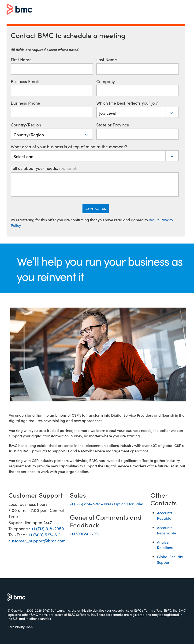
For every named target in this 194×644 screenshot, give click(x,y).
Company (105, 81)
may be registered (165, 614)
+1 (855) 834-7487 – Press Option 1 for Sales (107, 503)
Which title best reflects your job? (127, 103)
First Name (21, 59)
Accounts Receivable (166, 530)
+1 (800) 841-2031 (84, 533)
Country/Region (26, 124)
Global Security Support (170, 559)
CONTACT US (96, 208)
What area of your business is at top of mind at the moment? (69, 146)
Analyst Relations (165, 544)
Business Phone (25, 103)
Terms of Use (153, 610)
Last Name (106, 59)
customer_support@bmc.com (37, 541)
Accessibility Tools (20, 626)
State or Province (112, 124)
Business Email (25, 81)
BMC (19, 9)
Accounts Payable (164, 515)
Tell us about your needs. (44, 168)
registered (137, 614)
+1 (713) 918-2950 (47, 528)
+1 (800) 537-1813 (44, 534)
